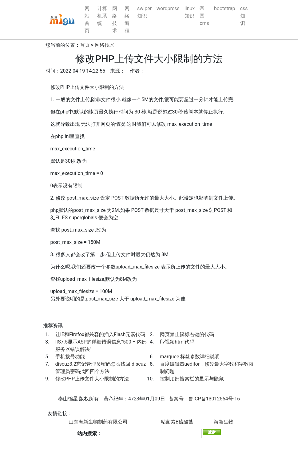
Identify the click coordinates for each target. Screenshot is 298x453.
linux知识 (190, 12)
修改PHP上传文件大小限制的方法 (92, 379)
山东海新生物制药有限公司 (98, 422)
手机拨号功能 (70, 357)
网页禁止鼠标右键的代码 (187, 334)
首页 (85, 45)
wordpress (168, 8)
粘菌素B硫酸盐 (177, 422)
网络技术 (114, 20)
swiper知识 (144, 12)
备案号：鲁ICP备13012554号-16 (204, 399)
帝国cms (204, 16)
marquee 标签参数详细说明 (190, 357)
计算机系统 (102, 16)
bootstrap (224, 8)
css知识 (244, 16)
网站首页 (87, 20)
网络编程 (127, 20)
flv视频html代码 (177, 342)
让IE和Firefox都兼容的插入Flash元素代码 (100, 334)
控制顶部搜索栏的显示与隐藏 (192, 379)
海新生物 (223, 422)
